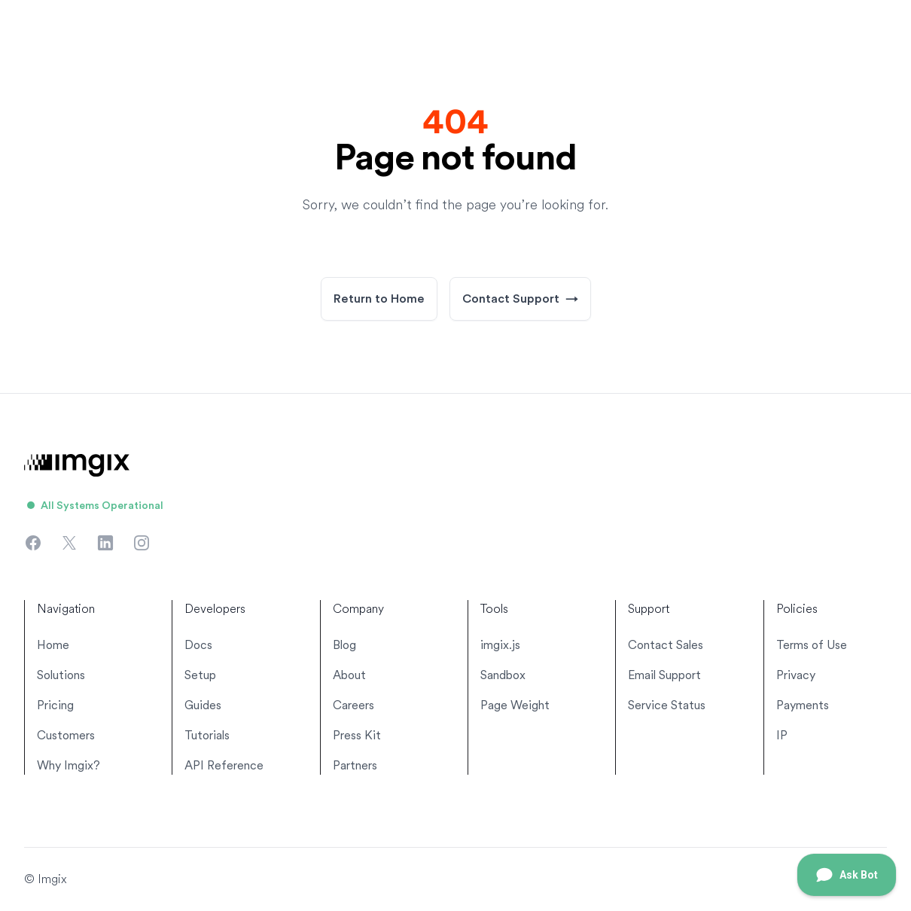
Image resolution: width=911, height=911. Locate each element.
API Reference (224, 765)
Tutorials (207, 735)
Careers (353, 705)
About (349, 675)
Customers (66, 735)
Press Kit (357, 735)
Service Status (666, 705)
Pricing (55, 705)
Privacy (795, 675)
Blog (344, 645)
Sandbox (503, 675)
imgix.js (500, 645)
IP (782, 735)
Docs (198, 645)
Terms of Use (811, 645)
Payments (802, 705)
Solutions (61, 675)
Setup (200, 675)
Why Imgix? (68, 765)
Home (53, 645)
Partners (355, 765)
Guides (202, 705)
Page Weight (515, 705)
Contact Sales (665, 645)
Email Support (664, 675)
